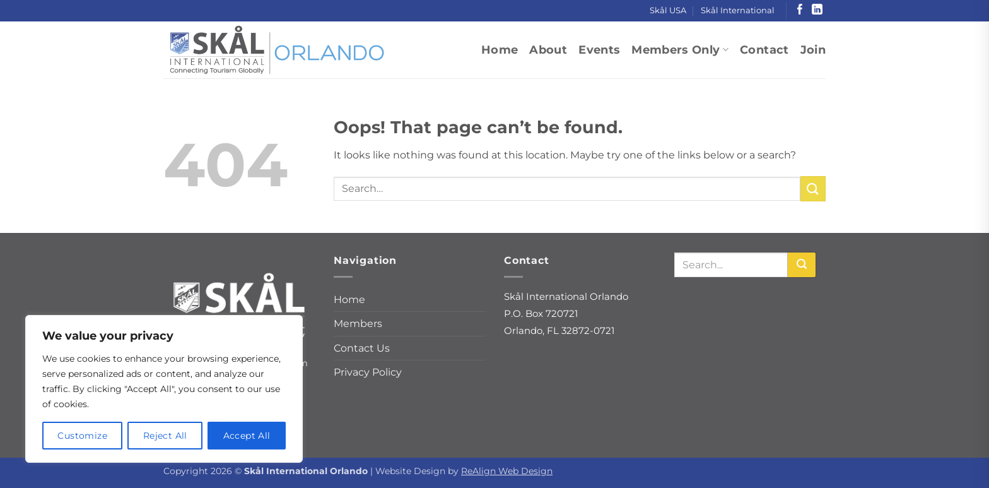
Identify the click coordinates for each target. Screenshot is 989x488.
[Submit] (813, 188)
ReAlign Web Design (507, 471)
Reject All (165, 435)
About (548, 49)
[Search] (802, 265)
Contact (764, 49)
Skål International (738, 10)
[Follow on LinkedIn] (817, 10)
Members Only (680, 49)
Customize (82, 435)
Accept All (247, 435)
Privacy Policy (368, 372)
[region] (164, 389)
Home (499, 49)
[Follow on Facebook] (800, 10)
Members (358, 324)
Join (813, 49)
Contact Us (362, 348)
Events (599, 49)
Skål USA (668, 10)
